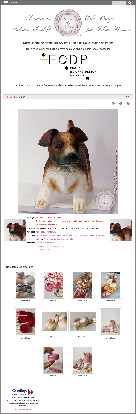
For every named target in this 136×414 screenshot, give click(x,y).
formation (84, 235)
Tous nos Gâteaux (46, 242)
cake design (45, 235)
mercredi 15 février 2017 (46, 232)
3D (37, 235)
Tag (15, 97)
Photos (9, 97)
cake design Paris (59, 235)
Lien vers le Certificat (23, 410)
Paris (45, 239)
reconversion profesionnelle (61, 239)
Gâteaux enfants (45, 250)
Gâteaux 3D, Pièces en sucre (51, 246)
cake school (73, 235)
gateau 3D (93, 235)
